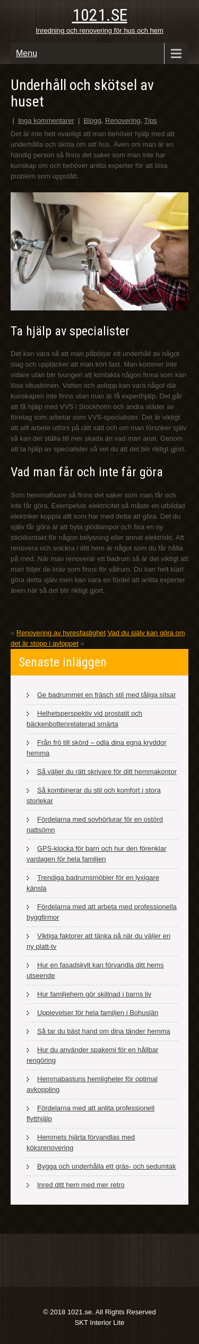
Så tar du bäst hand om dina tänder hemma (103, 1031)
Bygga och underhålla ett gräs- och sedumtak (106, 1166)
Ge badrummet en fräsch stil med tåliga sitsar (106, 695)
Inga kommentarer (46, 120)
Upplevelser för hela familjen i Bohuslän (97, 1013)
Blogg (92, 120)
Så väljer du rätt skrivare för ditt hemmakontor (107, 772)
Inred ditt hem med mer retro (81, 1185)
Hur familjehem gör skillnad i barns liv (94, 994)
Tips (150, 120)
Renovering (123, 120)
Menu (26, 53)
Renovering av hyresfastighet (61, 633)
